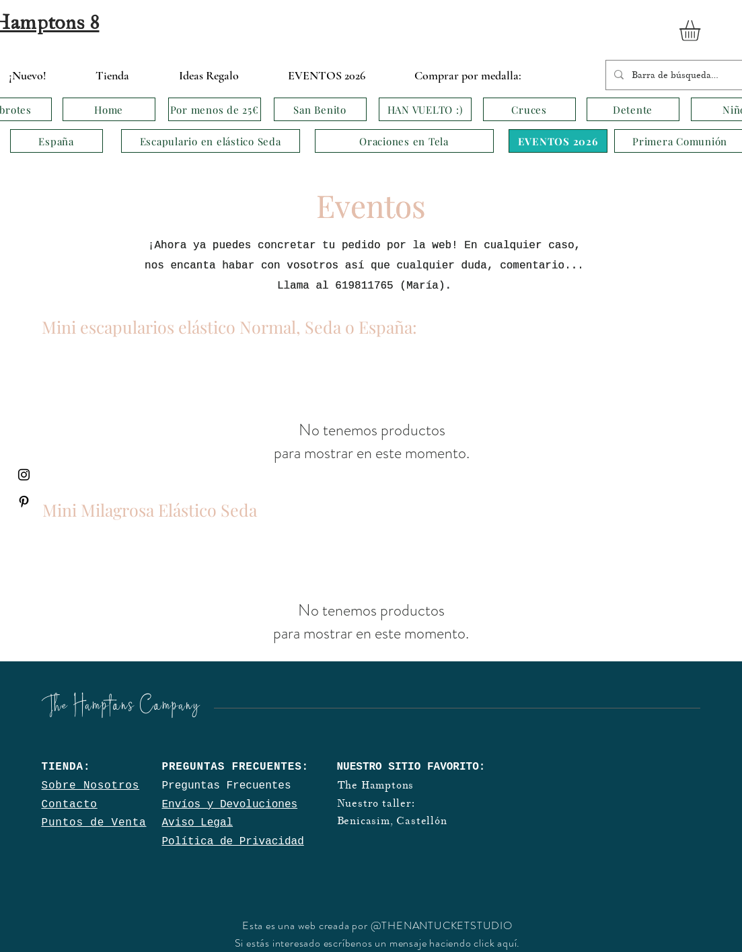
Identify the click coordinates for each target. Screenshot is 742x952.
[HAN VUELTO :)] (425, 109)
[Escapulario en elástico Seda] (210, 141)
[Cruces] (529, 109)
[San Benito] (320, 109)
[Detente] (633, 109)
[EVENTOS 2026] (558, 141)
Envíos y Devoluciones (230, 805)
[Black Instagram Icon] (24, 474)
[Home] (109, 109)
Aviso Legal (197, 823)
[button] (702, 30)
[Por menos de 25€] (214, 109)
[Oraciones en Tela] (404, 141)
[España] (56, 141)
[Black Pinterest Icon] (24, 501)
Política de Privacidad (233, 842)
